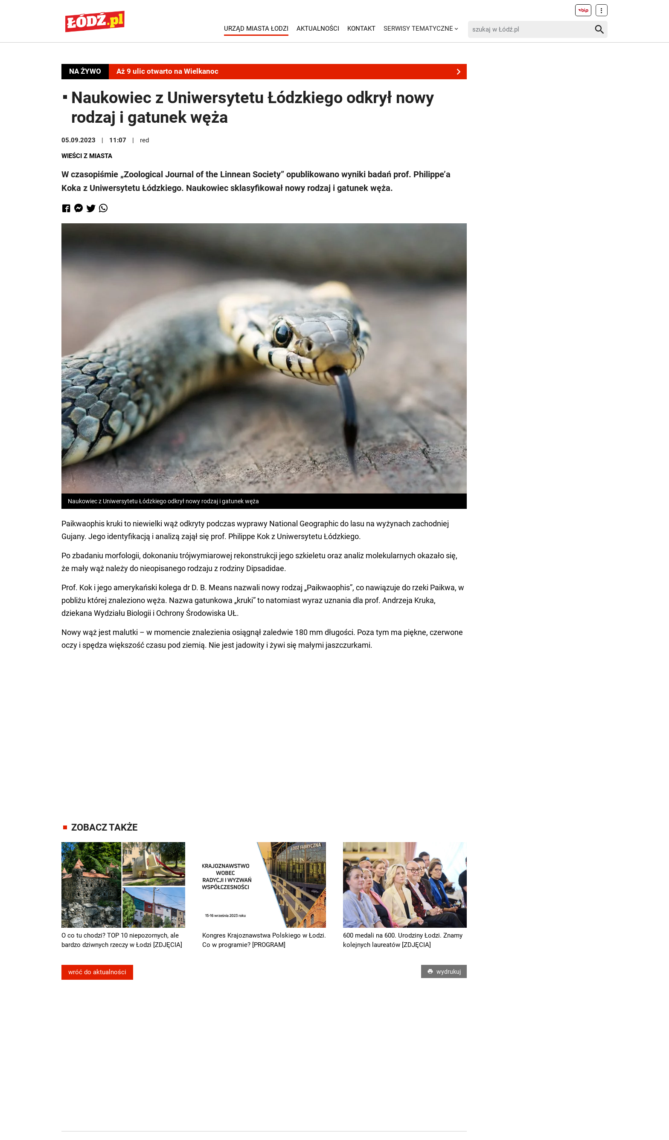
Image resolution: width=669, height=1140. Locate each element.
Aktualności (318, 28)
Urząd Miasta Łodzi (256, 28)
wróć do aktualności (97, 972)
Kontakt (361, 28)
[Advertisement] (264, 728)
